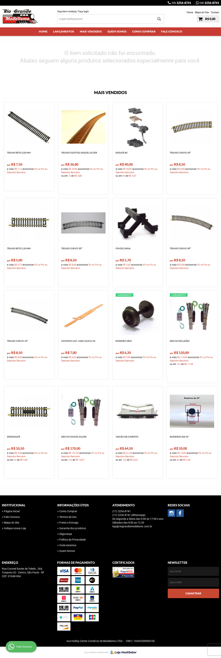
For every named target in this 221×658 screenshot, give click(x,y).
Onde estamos (67, 545)
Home (190, 12)
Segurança (65, 534)
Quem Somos (117, 31)
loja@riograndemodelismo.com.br (132, 526)
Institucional (13, 505)
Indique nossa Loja (15, 528)
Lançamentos (63, 31)
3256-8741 (181, 3)
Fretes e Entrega (68, 522)
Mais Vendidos (91, 31)
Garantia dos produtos (72, 528)
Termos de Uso (67, 517)
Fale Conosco (171, 31)
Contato (215, 12)
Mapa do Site (202, 12)
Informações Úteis (73, 505)
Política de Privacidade (72, 539)
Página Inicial (12, 511)
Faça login (83, 11)
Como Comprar (143, 31)
